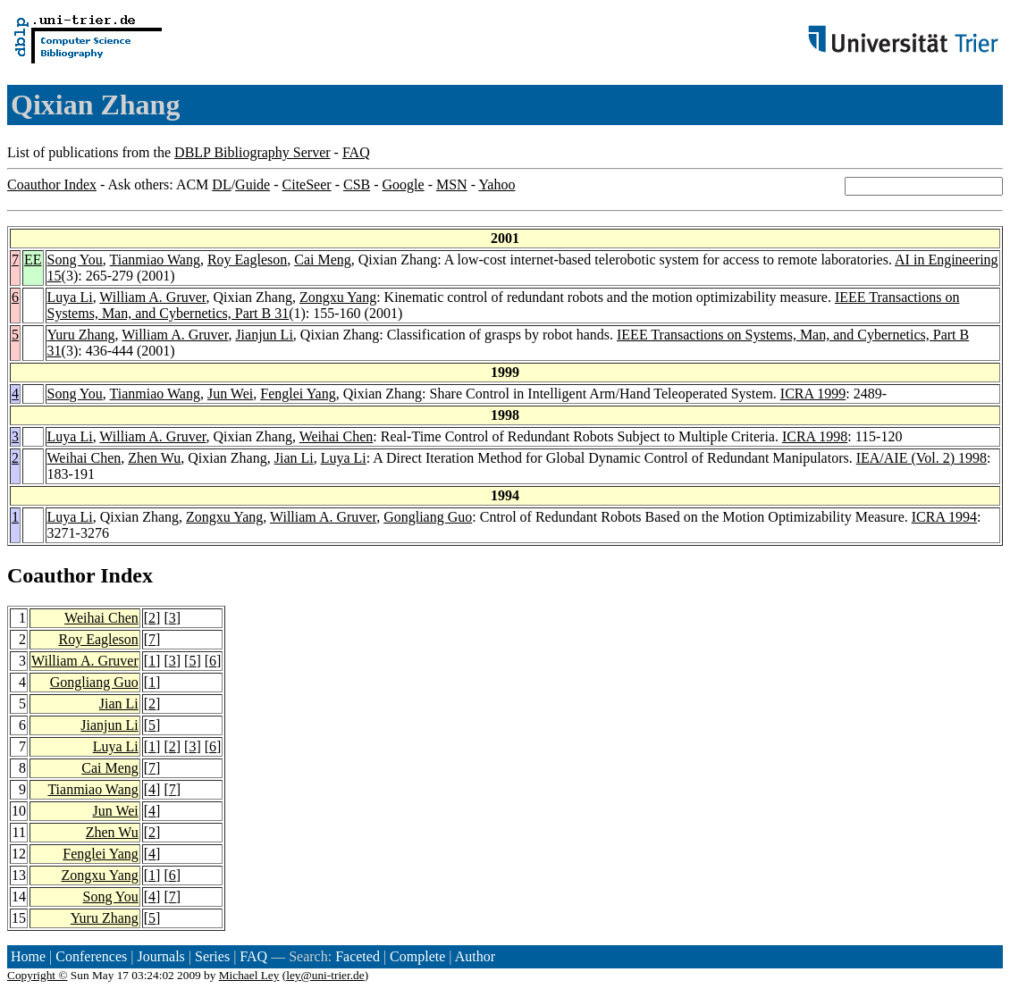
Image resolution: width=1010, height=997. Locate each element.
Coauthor (51, 575)
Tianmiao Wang (155, 259)
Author (475, 956)
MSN (451, 184)
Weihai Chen (336, 436)
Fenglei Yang (297, 393)
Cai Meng (322, 259)
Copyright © (37, 975)
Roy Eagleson (247, 259)
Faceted (357, 956)
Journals (160, 956)
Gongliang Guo (427, 516)
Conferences (91, 956)
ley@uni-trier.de (325, 975)
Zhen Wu (154, 457)
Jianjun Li (263, 334)
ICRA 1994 (944, 516)
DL (221, 184)
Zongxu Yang (337, 297)
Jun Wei (230, 393)
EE (33, 259)
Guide (252, 184)
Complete (417, 956)
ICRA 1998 (814, 436)
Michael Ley (249, 975)
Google (404, 184)
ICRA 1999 (813, 393)
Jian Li (294, 457)
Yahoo (496, 184)
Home (28, 956)
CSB (356, 184)
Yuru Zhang (81, 334)
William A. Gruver (152, 297)
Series (212, 956)
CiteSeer (307, 184)
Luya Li (70, 297)
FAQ (356, 152)
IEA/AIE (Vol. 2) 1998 (921, 457)
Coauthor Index (52, 184)
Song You (75, 259)
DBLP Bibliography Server (252, 152)
